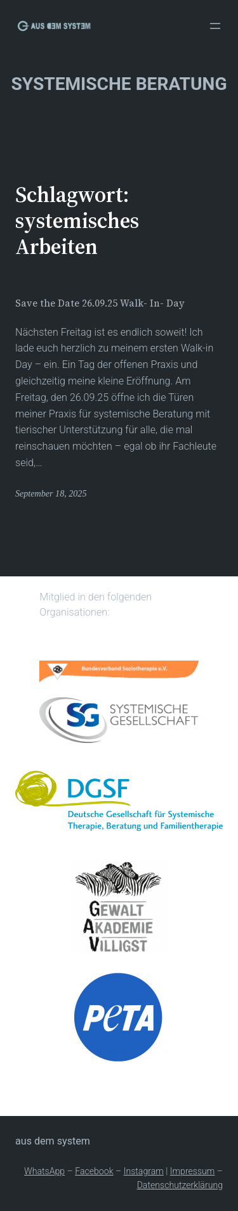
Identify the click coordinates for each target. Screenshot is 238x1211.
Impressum (192, 1171)
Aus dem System (52, 1141)
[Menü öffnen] (215, 26)
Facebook (94, 1171)
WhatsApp (44, 1171)
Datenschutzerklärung (180, 1185)
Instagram (144, 1171)
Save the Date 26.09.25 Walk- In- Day (100, 303)
